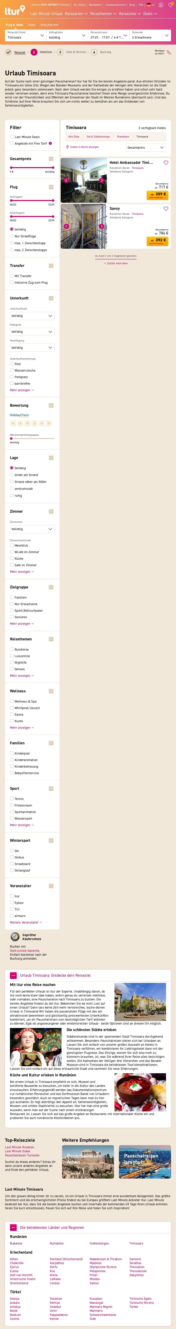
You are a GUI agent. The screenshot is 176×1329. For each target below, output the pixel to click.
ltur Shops (80, 5)
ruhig (18, 496)
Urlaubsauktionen (115, 5)
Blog (132, 5)
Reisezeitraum (99, 32)
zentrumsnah (24, 489)
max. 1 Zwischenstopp (30, 243)
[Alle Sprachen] (151, 5)
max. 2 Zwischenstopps (31, 250)
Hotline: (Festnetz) (51, 5)
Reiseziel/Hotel (17, 32)
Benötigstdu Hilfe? (159, 52)
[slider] (11, 168)
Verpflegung (17, 340)
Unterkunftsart (18, 308)
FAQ (140, 5)
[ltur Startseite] (15, 10)
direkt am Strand (26, 475)
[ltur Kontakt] (169, 52)
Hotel (32, 25)
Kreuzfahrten (50, 25)
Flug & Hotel (14, 25)
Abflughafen (56, 32)
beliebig (20, 229)
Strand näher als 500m (31, 482)
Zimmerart (16, 522)
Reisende (137, 32)
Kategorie (15, 324)
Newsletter (95, 5)
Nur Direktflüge (25, 236)
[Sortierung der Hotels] (146, 148)
